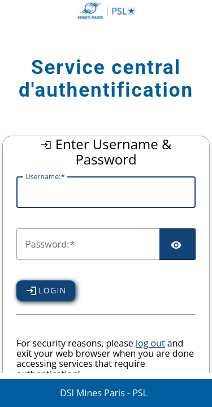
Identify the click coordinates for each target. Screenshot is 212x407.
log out (150, 343)
